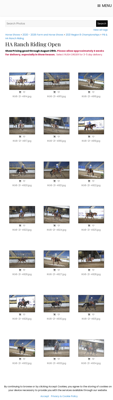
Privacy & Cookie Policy (64, 396)
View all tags (100, 30)
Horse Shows (12, 34)
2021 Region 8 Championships (83, 34)
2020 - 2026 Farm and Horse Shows (43, 34)
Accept (44, 396)
